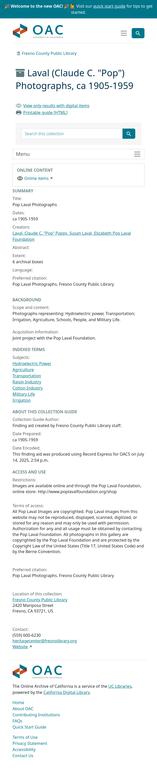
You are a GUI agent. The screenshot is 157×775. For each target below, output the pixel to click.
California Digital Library (66, 692)
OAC (38, 31)
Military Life (24, 394)
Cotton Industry (28, 388)
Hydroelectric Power (32, 363)
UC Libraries (120, 686)
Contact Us (23, 755)
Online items (36, 178)
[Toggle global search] (138, 33)
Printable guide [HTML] (45, 112)
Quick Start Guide (29, 727)
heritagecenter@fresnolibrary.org (45, 641)
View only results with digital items (56, 105)
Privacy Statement (30, 743)
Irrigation (22, 400)
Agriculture (23, 369)
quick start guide (109, 6)
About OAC (23, 708)
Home (18, 702)
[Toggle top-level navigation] (124, 33)
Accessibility (24, 749)
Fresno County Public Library (49, 53)
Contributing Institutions (36, 715)
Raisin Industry (27, 382)
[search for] (72, 134)
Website (20, 646)
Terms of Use (25, 737)
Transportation (27, 376)
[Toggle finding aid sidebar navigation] (78, 154)
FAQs (17, 721)
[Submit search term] (128, 134)
